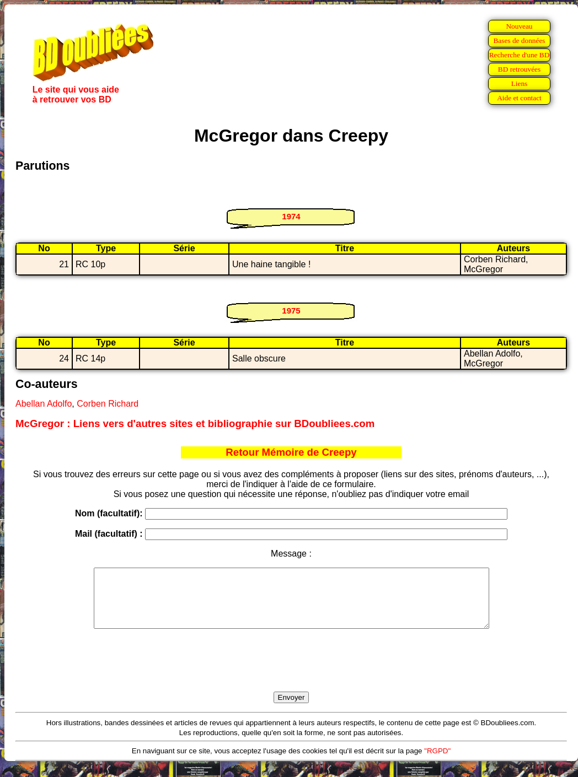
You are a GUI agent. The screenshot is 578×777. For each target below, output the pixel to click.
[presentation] (291, 672)
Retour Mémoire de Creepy (291, 452)
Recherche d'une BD (519, 55)
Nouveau (519, 26)
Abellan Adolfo (43, 403)
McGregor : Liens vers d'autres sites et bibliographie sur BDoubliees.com (194, 423)
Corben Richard (107, 403)
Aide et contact (519, 98)
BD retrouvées (519, 69)
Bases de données (519, 40)
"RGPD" (437, 762)
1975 (291, 310)
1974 (291, 216)
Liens (519, 83)
